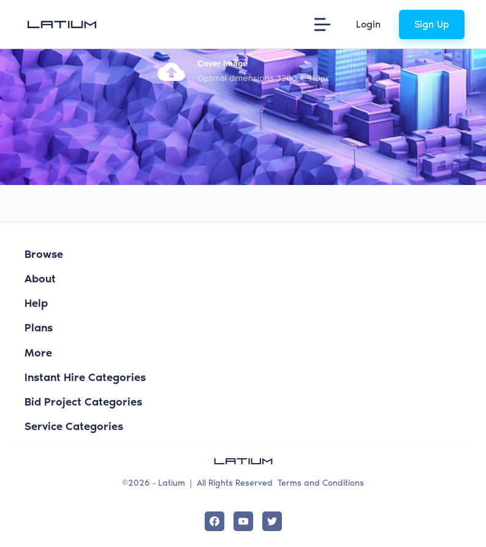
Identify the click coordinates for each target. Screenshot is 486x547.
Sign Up (431, 24)
